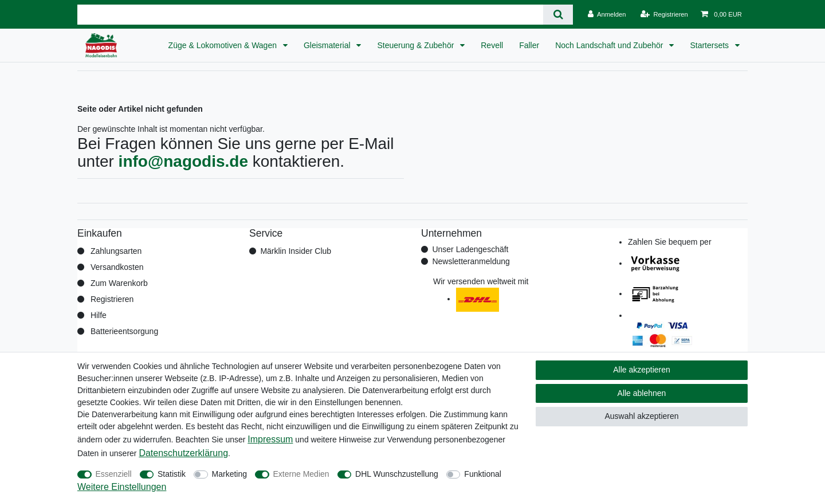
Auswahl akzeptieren (641, 416)
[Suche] (557, 15)
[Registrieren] (664, 14)
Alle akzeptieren (641, 369)
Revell (492, 45)
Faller (529, 45)
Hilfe (99, 315)
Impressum (270, 439)
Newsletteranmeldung (470, 261)
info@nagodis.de (183, 161)
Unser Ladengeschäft (470, 249)
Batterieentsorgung (124, 331)
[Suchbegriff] (310, 15)
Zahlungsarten (116, 251)
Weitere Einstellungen (121, 487)
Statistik (172, 474)
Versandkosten (117, 267)
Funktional (482, 474)
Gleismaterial (328, 45)
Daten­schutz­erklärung (183, 453)
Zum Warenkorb (119, 283)
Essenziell (114, 474)
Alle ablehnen (642, 393)
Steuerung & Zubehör (416, 45)
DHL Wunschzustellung (396, 474)
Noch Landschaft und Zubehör (610, 45)
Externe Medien (301, 474)
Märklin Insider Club (295, 251)
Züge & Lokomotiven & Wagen (223, 45)
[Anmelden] (607, 14)
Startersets (710, 45)
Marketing (229, 474)
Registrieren (112, 299)
